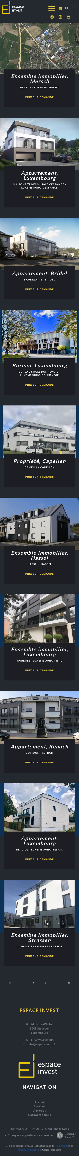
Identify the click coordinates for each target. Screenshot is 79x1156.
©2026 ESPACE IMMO (25, 1129)
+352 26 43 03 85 (42, 1040)
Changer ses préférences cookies (31, 1135)
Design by (65, 1135)
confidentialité (61, 1145)
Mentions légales (57, 1129)
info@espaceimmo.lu (42, 1044)
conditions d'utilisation (28, 1149)
